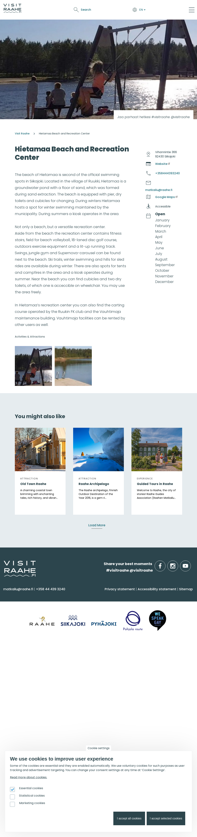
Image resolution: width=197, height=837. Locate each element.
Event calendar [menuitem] (18, 719)
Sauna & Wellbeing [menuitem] (21, 604)
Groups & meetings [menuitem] (153, 653)
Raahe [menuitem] (10, 676)
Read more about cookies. (28, 777)
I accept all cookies (129, 818)
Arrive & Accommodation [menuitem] (96, 595)
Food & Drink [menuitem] (145, 595)
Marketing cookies (32, 803)
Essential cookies (31, 788)
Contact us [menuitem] (78, 669)
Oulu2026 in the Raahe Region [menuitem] (95, 719)
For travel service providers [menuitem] (161, 710)
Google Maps (166, 197)
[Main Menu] (191, 10)
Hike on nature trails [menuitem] (86, 726)
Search (161, 10)
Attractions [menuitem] (14, 618)
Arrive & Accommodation (65, 7)
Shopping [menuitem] (13, 632)
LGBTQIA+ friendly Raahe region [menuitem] (96, 697)
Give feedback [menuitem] (81, 676)
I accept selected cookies (166, 818)
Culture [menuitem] (11, 625)
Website (163, 164)
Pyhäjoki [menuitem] (12, 669)
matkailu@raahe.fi (158, 190)
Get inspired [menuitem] (82, 710)
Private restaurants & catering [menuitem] (158, 662)
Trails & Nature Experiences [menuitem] (28, 640)
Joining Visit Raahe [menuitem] (148, 719)
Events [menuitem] (12, 710)
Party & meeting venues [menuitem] (153, 676)
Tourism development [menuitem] (151, 726)
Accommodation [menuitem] (83, 604)
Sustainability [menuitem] (80, 690)
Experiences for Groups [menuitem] (151, 669)
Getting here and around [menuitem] (90, 611)
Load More (96, 525)
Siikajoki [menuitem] (11, 662)
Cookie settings (99, 748)
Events (128, 7)
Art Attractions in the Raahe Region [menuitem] (93, 736)
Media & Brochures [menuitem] (85, 683)
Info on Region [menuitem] (20, 653)
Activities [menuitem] (12, 611)
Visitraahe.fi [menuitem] (82, 653)
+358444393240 (167, 173)
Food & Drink (97, 7)
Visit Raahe (22, 133)
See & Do (114, 7)
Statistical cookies (32, 796)
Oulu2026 (89, 13)
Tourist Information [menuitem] (85, 662)
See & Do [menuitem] (14, 595)
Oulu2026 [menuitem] (15, 750)
